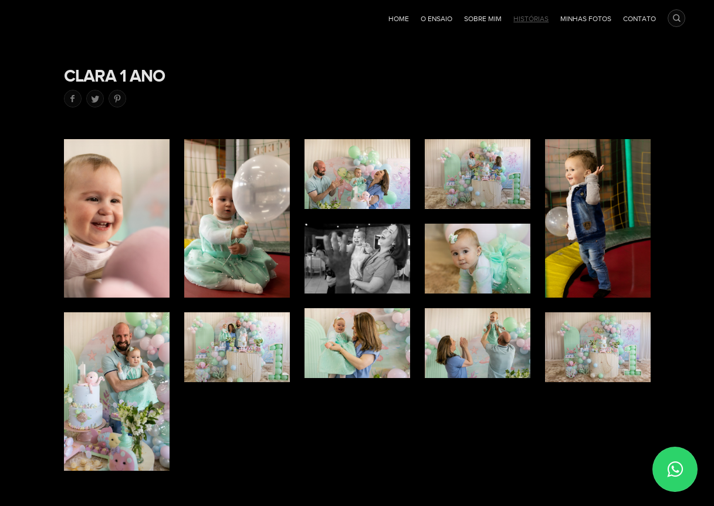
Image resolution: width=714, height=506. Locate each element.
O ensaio (436, 19)
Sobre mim (483, 19)
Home (398, 19)
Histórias (531, 19)
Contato (639, 19)
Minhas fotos (585, 19)
